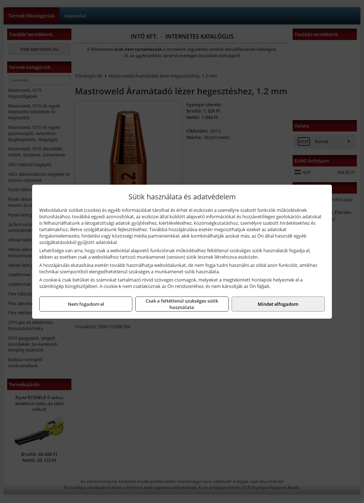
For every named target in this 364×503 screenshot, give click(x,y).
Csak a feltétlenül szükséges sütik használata (182, 304)
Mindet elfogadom (278, 304)
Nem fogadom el (86, 304)
